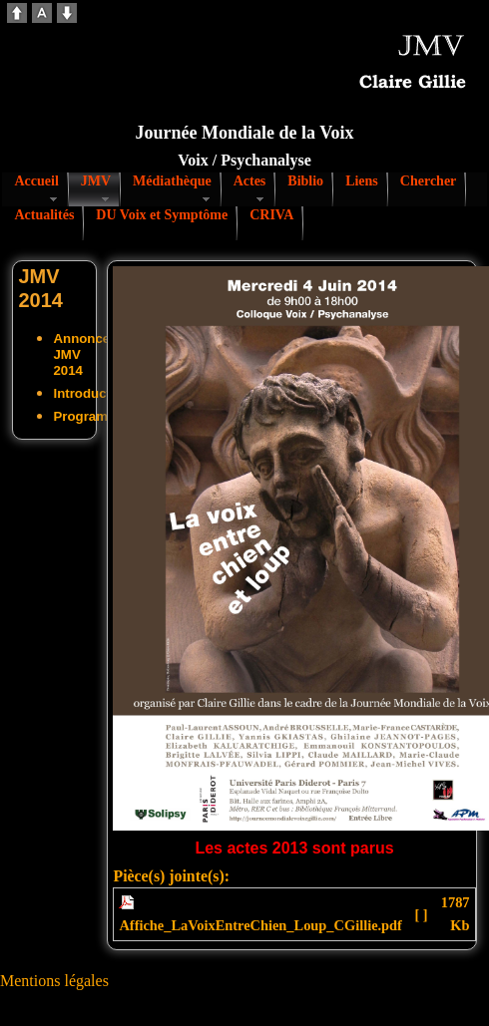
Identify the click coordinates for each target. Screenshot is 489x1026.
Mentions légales (54, 980)
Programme (90, 416)
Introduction (91, 393)
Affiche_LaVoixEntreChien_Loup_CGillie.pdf (260, 925)
